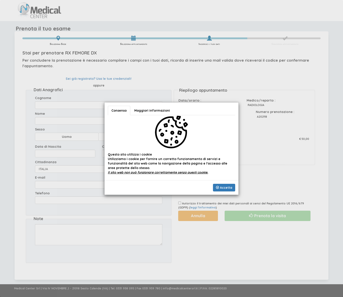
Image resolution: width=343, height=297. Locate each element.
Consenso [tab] (119, 110)
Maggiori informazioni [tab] (152, 110)
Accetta (224, 188)
